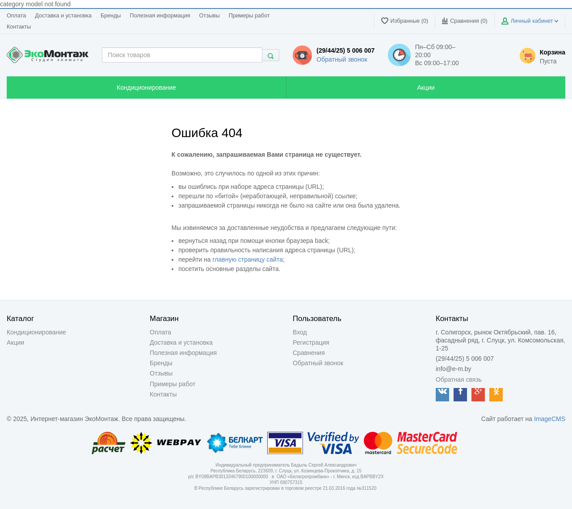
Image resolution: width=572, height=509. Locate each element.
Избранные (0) (405, 20)
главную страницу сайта (248, 259)
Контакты (19, 27)
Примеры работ (249, 16)
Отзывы (209, 16)
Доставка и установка (63, 16)
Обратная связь (459, 379)
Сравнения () (464, 20)
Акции (15, 342)
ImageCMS (549, 418)
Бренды (111, 16)
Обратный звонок (341, 59)
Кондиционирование (36, 332)
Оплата (16, 16)
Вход (300, 332)
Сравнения (309, 352)
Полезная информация (160, 16)
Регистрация (311, 342)
